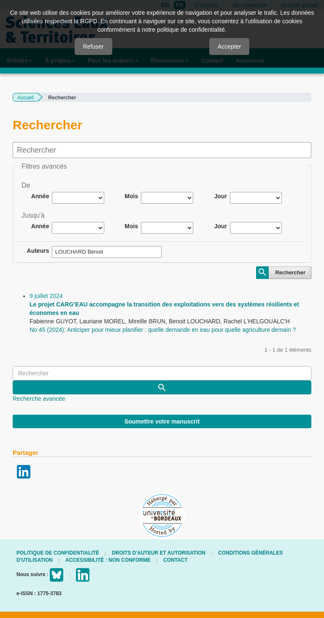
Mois (131, 196)
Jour (220, 196)
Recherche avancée (39, 398)
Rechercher (290, 272)
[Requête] (162, 373)
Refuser (93, 46)
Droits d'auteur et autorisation (158, 553)
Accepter (229, 46)
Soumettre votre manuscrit (162, 421)
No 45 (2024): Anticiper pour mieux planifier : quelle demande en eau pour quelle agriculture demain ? (163, 329)
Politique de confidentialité (57, 553)
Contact (175, 560)
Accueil (25, 98)
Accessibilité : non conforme (108, 560)
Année (40, 196)
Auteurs (38, 250)
